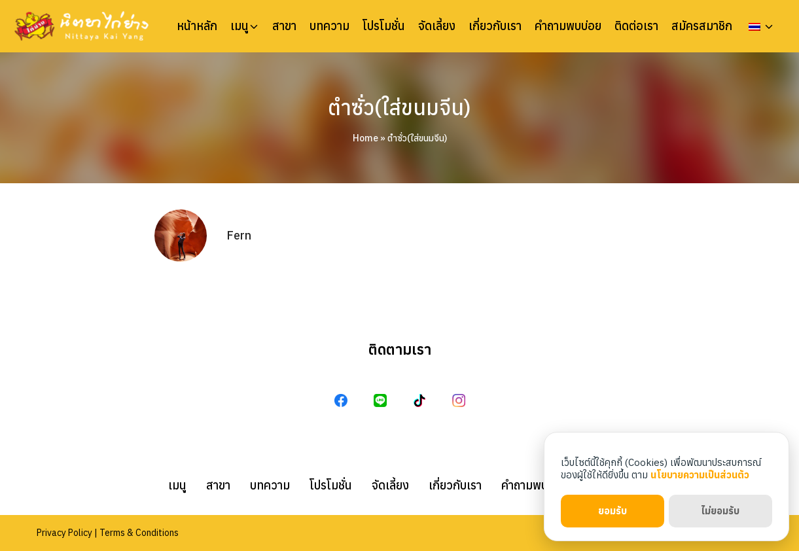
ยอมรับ (612, 511)
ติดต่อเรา (636, 26)
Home (365, 138)
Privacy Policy (64, 533)
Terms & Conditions (139, 533)
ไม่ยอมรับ (720, 511)
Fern (238, 235)
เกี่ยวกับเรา (495, 26)
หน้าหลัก (197, 26)
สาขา (284, 26)
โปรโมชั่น (384, 26)
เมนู (239, 26)
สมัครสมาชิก (701, 26)
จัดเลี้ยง (436, 26)
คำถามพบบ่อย (568, 26)
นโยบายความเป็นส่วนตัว (699, 475)
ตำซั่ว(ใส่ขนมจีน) (399, 107)
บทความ (329, 26)
